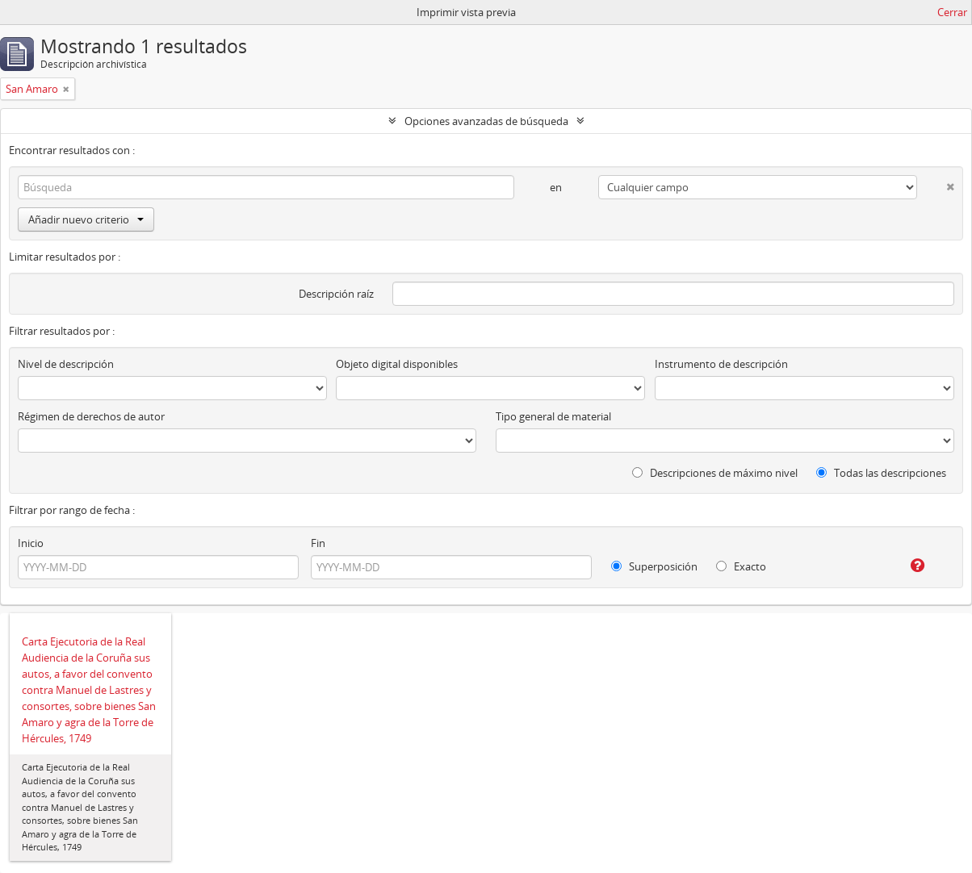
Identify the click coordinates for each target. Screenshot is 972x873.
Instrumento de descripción (721, 364)
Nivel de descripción (66, 364)
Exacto (741, 566)
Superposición (654, 566)
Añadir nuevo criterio (86, 219)
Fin (318, 543)
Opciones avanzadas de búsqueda (486, 121)
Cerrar (952, 12)
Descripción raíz (336, 293)
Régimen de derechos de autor (91, 416)
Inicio (31, 543)
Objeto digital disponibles (397, 364)
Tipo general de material (553, 416)
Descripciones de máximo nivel (715, 473)
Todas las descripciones (881, 473)
